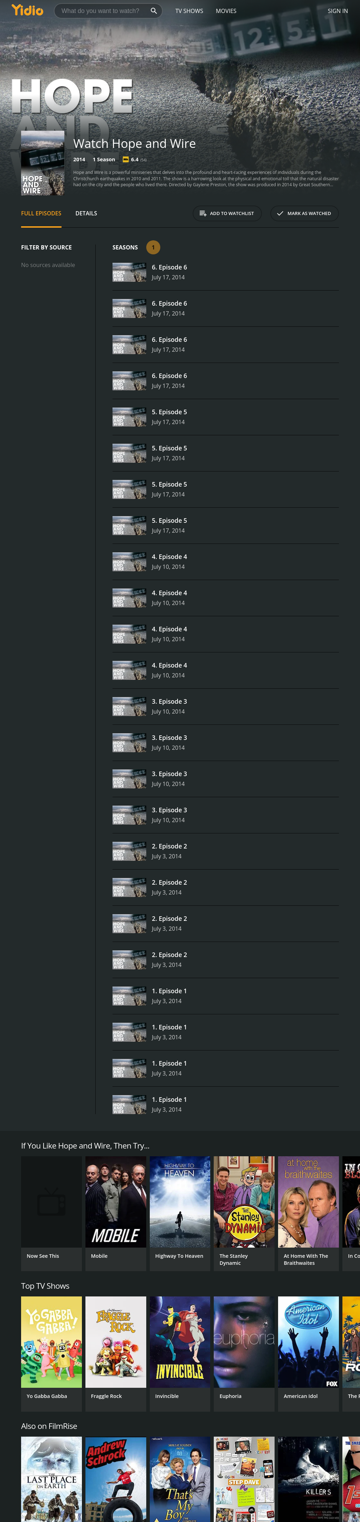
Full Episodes (41, 213)
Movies (226, 11)
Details (86, 213)
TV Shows (189, 11)
